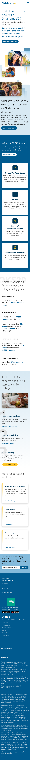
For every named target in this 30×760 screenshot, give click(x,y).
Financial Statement (6, 625)
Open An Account (10, 464)
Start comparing (9, 547)
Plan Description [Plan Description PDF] (21, 696)
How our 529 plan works (9, 426)
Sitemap (4, 630)
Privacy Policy (5, 622)
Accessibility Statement (7, 627)
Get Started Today (9, 128)
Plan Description (5, 635)
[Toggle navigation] (27, 3)
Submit (24, 567)
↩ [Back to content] (16, 667)
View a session (9, 524)
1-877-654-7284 (9, 580)
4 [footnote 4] (10, 330)
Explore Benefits (9, 154)
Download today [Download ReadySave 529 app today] (10, 501)
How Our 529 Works (10, 41)
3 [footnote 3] (20, 258)
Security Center (5, 632)
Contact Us (5, 583)
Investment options (8, 443)
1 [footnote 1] (25, 123)
